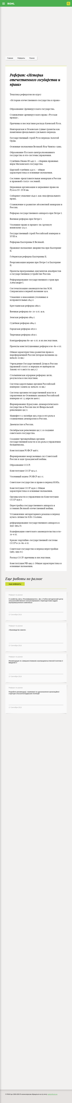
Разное (32, 58)
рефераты (21, 58)
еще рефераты (15, 584)
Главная (10, 58)
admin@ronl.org (52, 1094)
